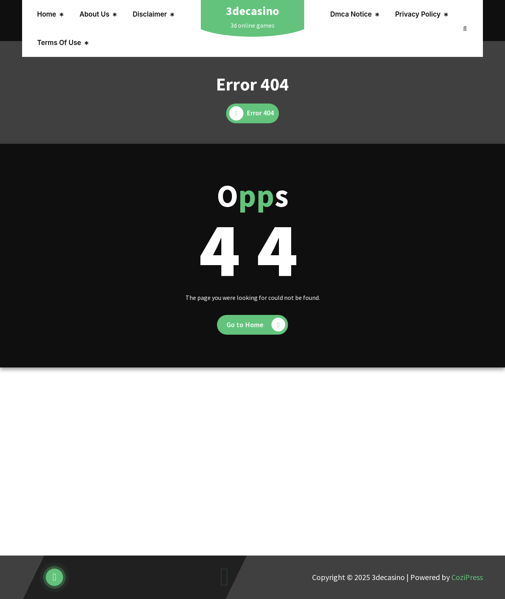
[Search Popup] (465, 28)
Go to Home (256, 325)
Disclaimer (150, 14)
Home (46, 14)
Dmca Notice (351, 14)
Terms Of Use (59, 43)
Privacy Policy (417, 14)
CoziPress (467, 577)
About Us (94, 14)
